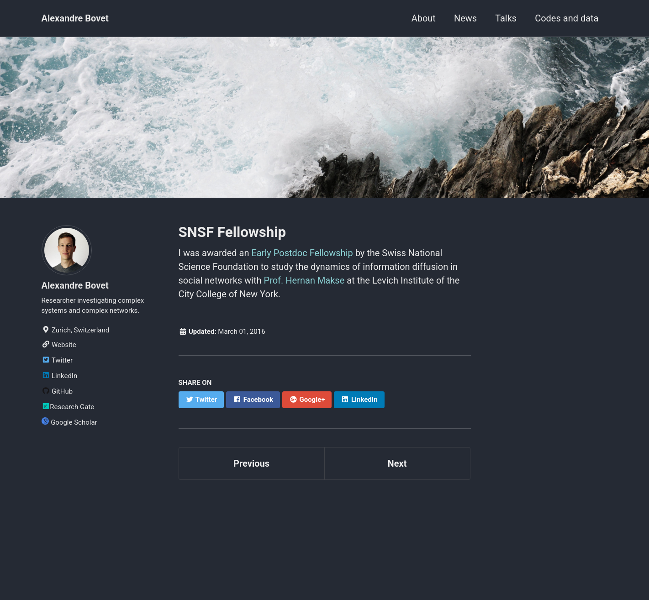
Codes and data (566, 18)
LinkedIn (60, 376)
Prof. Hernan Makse (304, 280)
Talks (506, 18)
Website (59, 345)
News (465, 18)
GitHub (57, 391)
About (424, 18)
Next (397, 463)
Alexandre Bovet (75, 18)
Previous (251, 463)
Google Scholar (69, 421)
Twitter (57, 360)
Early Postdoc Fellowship (302, 252)
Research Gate (68, 407)
